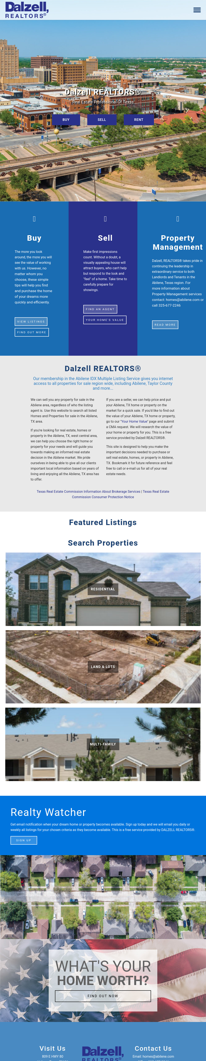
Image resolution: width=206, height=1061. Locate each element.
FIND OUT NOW (103, 996)
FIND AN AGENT (100, 309)
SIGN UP (23, 840)
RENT (138, 120)
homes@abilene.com (183, 300)
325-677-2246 (169, 305)
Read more (165, 324)
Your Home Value (134, 421)
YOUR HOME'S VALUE (105, 319)
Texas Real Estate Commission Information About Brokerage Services (88, 492)
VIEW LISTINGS (31, 321)
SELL (102, 120)
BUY (66, 120)
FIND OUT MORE (31, 332)
